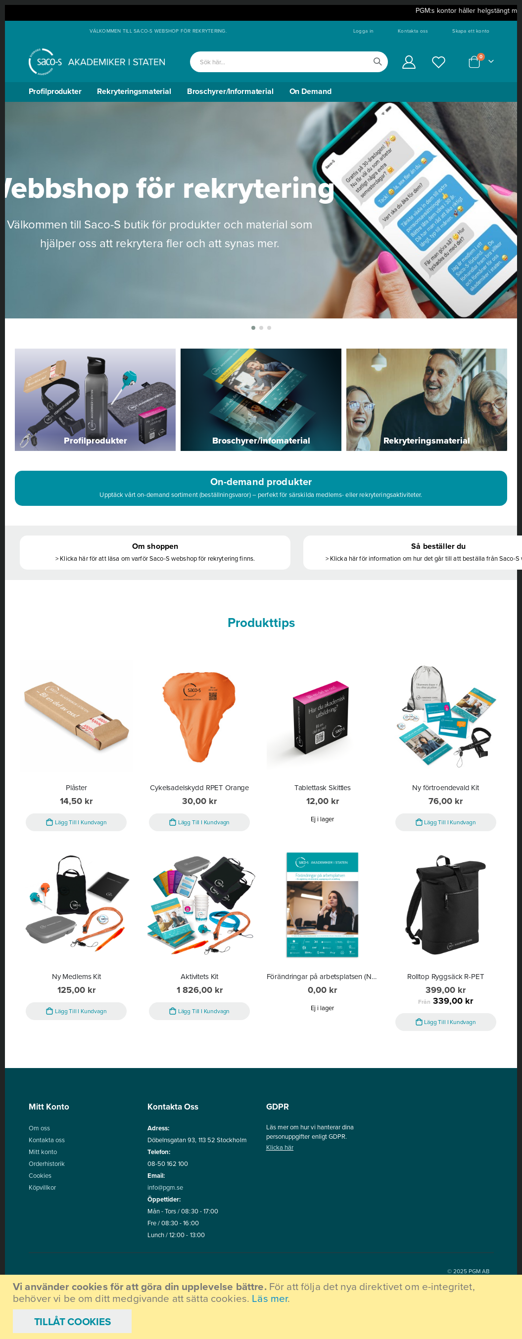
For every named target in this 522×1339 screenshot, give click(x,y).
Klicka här (280, 1192)
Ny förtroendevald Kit (445, 831)
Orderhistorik (47, 1208)
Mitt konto (43, 1196)
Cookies (40, 1220)
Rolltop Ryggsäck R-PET (445, 1021)
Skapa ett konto (470, 31)
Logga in (363, 31)
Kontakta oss (413, 31)
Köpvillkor (42, 1232)
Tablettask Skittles (322, 831)
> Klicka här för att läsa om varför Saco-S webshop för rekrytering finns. (155, 599)
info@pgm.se (165, 1232)
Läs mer (269, 1298)
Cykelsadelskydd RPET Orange (199, 831)
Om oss (39, 1172)
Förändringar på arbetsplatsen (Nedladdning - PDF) (323, 1021)
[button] (253, 367)
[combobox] (289, 61)
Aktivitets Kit (199, 1021)
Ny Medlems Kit (76, 1021)
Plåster (76, 831)
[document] (262, 1307)
